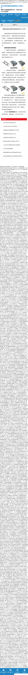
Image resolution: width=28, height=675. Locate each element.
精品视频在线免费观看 (17, 550)
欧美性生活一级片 (23, 314)
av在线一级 (10, 362)
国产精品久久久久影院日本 (10, 607)
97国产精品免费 (4, 504)
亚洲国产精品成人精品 (7, 184)
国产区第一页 (18, 553)
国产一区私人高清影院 (16, 426)
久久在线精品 (5, 594)
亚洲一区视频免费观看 (11, 534)
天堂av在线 (12, 627)
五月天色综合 (14, 410)
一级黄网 (18, 628)
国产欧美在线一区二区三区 (18, 317)
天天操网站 (23, 277)
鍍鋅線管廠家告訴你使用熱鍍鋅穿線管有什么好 (13, 156)
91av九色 (19, 624)
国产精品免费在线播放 (9, 207)
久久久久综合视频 (15, 596)
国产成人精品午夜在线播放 (10, 393)
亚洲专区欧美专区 (4, 492)
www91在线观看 (18, 489)
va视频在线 (6, 392)
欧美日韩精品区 (21, 547)
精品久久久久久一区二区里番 (11, 660)
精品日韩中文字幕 (14, 570)
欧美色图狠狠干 (7, 559)
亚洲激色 (7, 627)
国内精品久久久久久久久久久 (7, 293)
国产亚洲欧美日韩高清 (13, 386)
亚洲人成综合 (14, 451)
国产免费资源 (6, 541)
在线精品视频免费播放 (8, 233)
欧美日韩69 (3, 489)
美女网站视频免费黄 (20, 272)
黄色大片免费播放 (21, 267)
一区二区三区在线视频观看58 (17, 438)
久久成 (1, 435)
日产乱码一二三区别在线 (21, 302)
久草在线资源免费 (20, 444)
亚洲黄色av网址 (12, 280)
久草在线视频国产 (14, 609)
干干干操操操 (4, 419)
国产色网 (24, 343)
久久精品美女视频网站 (7, 578)
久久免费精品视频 (6, 230)
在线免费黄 (9, 382)
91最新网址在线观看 (9, 506)
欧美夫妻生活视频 (20, 598)
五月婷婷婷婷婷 (7, 410)
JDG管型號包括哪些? (8, 148)
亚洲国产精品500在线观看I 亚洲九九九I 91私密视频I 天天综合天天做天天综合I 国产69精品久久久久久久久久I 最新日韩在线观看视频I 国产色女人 (14, 2)
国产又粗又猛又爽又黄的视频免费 (18, 475)
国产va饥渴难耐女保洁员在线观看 (10, 631)
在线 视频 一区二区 (4, 454)
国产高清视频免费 (5, 377)
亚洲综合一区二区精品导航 (12, 237)
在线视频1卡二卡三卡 (16, 579)
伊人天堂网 (3, 172)
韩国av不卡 (22, 178)
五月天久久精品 (22, 253)
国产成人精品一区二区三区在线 (20, 331)
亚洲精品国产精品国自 (8, 526)
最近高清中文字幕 (19, 649)
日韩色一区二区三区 (17, 666)
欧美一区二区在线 (12, 227)
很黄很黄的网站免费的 (10, 264)
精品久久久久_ (12, 392)
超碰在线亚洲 (5, 286)
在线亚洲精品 (22, 467)
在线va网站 (22, 658)
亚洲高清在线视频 (13, 361)
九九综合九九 (20, 339)
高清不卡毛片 (16, 315)
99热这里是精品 (17, 548)
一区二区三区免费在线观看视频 (17, 185)
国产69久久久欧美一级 (8, 244)
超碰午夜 (14, 297)
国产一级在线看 (8, 238)
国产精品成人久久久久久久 (20, 452)
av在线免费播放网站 (22, 320)
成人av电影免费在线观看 (6, 416)
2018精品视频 (3, 255)
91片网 (1, 634)
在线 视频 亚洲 (16, 398)
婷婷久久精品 (21, 361)
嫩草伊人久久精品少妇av (8, 241)
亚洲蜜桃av (9, 491)
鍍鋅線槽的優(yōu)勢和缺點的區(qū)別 (12, 152)
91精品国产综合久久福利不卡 (13, 340)
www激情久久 (5, 662)
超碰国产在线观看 (10, 272)
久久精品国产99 (22, 286)
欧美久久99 (24, 238)
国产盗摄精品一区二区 (21, 429)
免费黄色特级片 (11, 371)
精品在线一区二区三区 (16, 432)
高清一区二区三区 (22, 287)
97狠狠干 (2, 176)
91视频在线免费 (16, 420)
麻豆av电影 (3, 429)
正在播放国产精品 (20, 209)
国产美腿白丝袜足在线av (8, 222)
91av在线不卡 (7, 432)
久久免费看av (7, 334)
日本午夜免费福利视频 (10, 351)
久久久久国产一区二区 (16, 334)
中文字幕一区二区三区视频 (8, 312)
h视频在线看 (22, 219)
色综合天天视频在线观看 (17, 337)
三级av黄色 (19, 532)
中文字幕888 (13, 259)
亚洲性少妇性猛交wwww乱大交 (9, 175)
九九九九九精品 (23, 193)
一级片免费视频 (7, 197)
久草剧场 (18, 463)
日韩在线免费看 (19, 435)
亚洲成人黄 (16, 327)
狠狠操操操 (19, 228)
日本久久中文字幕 (6, 426)
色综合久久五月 (4, 652)
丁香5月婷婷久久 (14, 253)
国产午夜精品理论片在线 (9, 604)
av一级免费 (18, 634)
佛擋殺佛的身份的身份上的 (9, 137)
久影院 (15, 357)
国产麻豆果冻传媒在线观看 (14, 179)
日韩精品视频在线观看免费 (12, 216)
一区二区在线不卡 (13, 303)
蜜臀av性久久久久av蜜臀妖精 (13, 277)
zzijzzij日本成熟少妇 (6, 464)
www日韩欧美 (18, 293)
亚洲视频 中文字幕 (17, 172)
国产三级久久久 (18, 271)
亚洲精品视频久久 (11, 395)
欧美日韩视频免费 (19, 419)
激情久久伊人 (12, 497)
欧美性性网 (23, 560)
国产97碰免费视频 (19, 445)
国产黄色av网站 (20, 265)
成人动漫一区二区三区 (21, 635)
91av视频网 (25, 299)
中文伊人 (10, 281)
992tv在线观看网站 (17, 482)
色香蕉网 (17, 255)
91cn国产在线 (22, 585)
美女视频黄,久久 (18, 261)
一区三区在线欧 (12, 466)
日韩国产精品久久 (20, 575)
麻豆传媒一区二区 (10, 635)
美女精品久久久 (12, 269)
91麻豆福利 (19, 259)
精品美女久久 (7, 625)
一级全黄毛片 (22, 268)
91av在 (17, 256)
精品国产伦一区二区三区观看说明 (9, 554)
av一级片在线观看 (9, 199)
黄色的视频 (14, 572)
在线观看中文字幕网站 (13, 376)
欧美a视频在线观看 (4, 585)
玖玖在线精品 (23, 529)
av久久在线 (25, 184)
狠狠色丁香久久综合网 (14, 187)
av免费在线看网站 (4, 405)
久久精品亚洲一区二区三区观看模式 (15, 470)
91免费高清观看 (23, 570)
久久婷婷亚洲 (18, 513)
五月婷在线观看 (13, 323)
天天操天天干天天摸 (15, 345)
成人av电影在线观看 (11, 365)
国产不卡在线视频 (5, 584)
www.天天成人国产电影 (5, 637)
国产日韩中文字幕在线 (8, 597)
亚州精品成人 (16, 529)
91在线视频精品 (24, 556)
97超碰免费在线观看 (11, 228)
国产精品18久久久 (4, 387)
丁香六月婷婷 (14, 547)
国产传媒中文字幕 (10, 206)
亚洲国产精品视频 (8, 461)
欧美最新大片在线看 (5, 507)
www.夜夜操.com (19, 604)
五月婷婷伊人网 (24, 417)
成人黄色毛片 (20, 625)
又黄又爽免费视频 (4, 309)
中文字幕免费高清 (23, 643)
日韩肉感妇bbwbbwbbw (9, 399)
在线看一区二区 (7, 479)
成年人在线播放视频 (14, 584)
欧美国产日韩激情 (23, 376)
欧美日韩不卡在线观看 (19, 241)
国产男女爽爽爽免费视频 (10, 346)
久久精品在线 (7, 596)
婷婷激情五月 (11, 652)
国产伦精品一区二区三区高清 (7, 485)
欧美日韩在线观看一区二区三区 (7, 302)
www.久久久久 (18, 312)
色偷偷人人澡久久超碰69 (6, 646)
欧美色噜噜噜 (24, 582)
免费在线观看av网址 (11, 429)
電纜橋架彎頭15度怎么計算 (9, 133)
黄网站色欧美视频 (13, 662)
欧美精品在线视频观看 (16, 176)
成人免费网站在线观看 (8, 271)
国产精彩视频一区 (7, 420)
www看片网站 (17, 352)
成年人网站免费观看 (13, 644)
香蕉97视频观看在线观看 (15, 247)
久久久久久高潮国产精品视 (6, 308)
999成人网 (6, 656)
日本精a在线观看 (18, 485)
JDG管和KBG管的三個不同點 (10, 126)
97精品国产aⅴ (5, 632)
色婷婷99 (26, 488)
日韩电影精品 (24, 457)
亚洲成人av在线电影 (13, 663)
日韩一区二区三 (14, 190)
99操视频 (11, 492)
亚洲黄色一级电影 (4, 478)
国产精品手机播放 (4, 598)
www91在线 (15, 467)
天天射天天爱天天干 (13, 531)
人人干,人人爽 (6, 314)
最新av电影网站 (12, 367)
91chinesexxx (3, 231)
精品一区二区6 (3, 575)
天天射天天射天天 (15, 417)
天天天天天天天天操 (20, 659)
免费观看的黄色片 (20, 351)
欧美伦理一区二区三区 (21, 535)
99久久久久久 (10, 261)
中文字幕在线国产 (21, 373)
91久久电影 (8, 587)
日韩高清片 (25, 581)
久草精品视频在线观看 (19, 526)
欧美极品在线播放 (8, 219)
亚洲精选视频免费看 (5, 354)
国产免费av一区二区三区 (10, 407)
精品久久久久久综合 (11, 300)
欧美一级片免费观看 (12, 373)
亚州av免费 (25, 597)
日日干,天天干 (14, 212)
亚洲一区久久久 (22, 622)
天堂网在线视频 (18, 597)
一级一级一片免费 (14, 501)
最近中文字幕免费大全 (11, 624)
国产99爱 (24, 427)
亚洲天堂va (5, 441)
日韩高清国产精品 (9, 243)
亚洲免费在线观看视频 (17, 539)
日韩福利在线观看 (12, 196)
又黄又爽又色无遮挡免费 (16, 581)
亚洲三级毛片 (5, 290)
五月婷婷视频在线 (19, 377)
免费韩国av (3, 557)
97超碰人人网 (9, 172)
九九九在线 (20, 525)
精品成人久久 (15, 643)
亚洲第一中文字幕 (6, 292)
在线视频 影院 (23, 584)
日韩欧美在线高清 (7, 224)
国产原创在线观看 (21, 392)
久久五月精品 (6, 252)
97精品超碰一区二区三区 (9, 359)
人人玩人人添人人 (23, 663)
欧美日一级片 (19, 264)
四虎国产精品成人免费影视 (18, 523)
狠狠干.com (23, 647)
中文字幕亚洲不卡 (12, 588)
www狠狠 (20, 478)
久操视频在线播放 (10, 383)
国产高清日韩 (17, 330)
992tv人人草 (12, 309)
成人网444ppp (18, 448)
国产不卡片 (24, 352)
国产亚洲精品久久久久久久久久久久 (12, 568)
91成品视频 (7, 176)
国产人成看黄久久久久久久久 (12, 658)
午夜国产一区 (9, 343)
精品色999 (18, 407)
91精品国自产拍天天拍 (20, 206)
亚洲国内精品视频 (22, 650)
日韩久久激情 (19, 346)
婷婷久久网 (14, 182)
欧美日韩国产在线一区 (6, 480)
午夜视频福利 (9, 576)
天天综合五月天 (23, 632)
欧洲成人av (19, 557)
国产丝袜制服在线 (22, 404)
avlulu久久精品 (22, 421)
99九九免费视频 (20, 466)
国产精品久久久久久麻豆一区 (14, 601)
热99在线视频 (24, 187)
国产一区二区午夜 (20, 591)
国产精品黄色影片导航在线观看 (19, 414)
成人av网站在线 (11, 649)
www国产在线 (14, 292)
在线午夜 (22, 646)
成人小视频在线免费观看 (6, 317)
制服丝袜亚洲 (21, 610)
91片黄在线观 (10, 364)
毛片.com (12, 377)
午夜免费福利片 (20, 215)
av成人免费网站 (10, 330)
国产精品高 (10, 331)
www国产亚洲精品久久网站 (12, 178)
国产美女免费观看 (22, 476)
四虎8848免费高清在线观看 (14, 582)
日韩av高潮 (10, 203)
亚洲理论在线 (10, 225)
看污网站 (24, 573)
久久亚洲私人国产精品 (19, 528)
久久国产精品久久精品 (8, 234)
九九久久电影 (20, 324)
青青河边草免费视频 (15, 541)
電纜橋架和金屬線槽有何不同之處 (11, 130)
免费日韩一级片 (21, 472)
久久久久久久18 (9, 411)
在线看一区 (23, 411)
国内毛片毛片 (22, 205)
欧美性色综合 (15, 205)
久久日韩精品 (21, 522)
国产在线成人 (13, 354)
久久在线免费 (14, 283)
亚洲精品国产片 (14, 221)
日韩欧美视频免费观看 (18, 374)
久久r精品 (20, 283)
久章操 (9, 439)
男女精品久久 (9, 511)
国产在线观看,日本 (20, 318)
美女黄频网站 (14, 370)
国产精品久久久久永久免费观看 (12, 348)
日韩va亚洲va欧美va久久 (17, 653)
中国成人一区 (20, 480)
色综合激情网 (11, 419)
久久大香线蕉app (18, 593)
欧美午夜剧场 (22, 327)
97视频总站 (21, 303)
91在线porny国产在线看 (5, 430)
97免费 (14, 616)
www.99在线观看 (9, 647)
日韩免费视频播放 (13, 478)
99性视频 (2, 537)
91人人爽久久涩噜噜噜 (17, 637)
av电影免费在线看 (21, 393)
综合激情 (6, 497)
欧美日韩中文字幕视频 (6, 333)
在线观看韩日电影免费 (13, 519)
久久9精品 (3, 622)
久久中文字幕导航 (10, 380)
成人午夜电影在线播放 (17, 615)
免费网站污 (9, 476)
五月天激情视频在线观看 (6, 398)
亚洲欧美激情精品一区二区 (19, 210)
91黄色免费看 (16, 411)
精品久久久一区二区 (13, 421)
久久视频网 (21, 262)
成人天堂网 (11, 423)
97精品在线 (14, 479)
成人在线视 (4, 519)
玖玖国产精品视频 (15, 640)
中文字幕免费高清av (19, 222)
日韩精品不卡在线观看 (9, 545)
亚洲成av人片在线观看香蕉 (16, 603)
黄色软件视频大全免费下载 (10, 590)
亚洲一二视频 (6, 501)
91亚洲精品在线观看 (16, 544)
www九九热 (18, 383)
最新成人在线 (15, 646)
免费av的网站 (18, 638)
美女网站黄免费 (8, 182)
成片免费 (11, 528)
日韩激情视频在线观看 (10, 200)
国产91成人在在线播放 (9, 435)
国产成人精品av (17, 537)
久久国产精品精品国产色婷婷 (21, 244)
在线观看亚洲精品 (13, 387)
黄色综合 (16, 243)
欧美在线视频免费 (19, 309)
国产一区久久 (5, 235)
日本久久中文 (7, 442)
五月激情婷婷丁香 (6, 258)
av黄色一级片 (18, 207)
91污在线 (5, 655)
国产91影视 (16, 647)
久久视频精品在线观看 (10, 498)
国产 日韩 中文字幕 (4, 240)
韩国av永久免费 (7, 544)
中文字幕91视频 (13, 320)
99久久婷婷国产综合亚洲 (17, 258)
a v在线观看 (15, 333)
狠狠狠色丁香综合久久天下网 (19, 342)
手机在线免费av (20, 367)
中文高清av (21, 630)
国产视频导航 (12, 318)
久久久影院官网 (5, 259)
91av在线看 (24, 383)
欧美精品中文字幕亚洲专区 (15, 427)
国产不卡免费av (13, 413)
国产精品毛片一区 (14, 321)
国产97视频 (16, 578)
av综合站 (24, 306)
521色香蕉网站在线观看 (17, 464)
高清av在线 (21, 660)
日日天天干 (7, 579)
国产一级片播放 (4, 357)
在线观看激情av (14, 314)
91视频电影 (17, 402)
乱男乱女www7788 (14, 240)
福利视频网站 (4, 246)
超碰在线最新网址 (24, 321)
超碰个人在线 (22, 237)
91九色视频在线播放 (5, 321)
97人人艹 (11, 352)
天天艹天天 (4, 433)
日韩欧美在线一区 (5, 185)
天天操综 (10, 368)
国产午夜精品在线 (18, 449)
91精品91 (5, 553)
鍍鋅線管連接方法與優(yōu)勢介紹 (11, 141)
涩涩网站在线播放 (13, 404)
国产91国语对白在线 (12, 557)
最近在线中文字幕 (7, 342)
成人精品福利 (7, 326)
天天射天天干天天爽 (14, 632)
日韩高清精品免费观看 (22, 479)
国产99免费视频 (6, 296)
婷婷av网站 (15, 495)
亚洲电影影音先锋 (4, 516)
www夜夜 (4, 339)
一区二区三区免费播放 (10, 455)
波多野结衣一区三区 (11, 463)
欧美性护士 (25, 553)
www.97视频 (14, 249)
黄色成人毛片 (23, 255)
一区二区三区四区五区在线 (14, 246)
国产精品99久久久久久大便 (19, 389)
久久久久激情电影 (10, 659)
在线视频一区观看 (5, 323)
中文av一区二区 (8, 414)
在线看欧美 (16, 566)
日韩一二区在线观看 (12, 339)
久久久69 (19, 554)
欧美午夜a (14, 480)
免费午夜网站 (13, 525)
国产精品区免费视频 (14, 379)
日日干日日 (6, 173)
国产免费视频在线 (23, 519)
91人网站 (22, 328)
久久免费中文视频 (17, 184)
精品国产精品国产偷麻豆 (17, 326)
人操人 (15, 506)
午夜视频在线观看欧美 (18, 368)
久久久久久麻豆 (21, 249)
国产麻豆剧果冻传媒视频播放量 (18, 230)
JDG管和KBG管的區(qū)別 (9, 122)
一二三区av (17, 233)
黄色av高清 (13, 296)
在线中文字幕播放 (4, 194)
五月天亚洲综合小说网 (14, 405)
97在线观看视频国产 (12, 621)
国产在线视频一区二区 (18, 565)
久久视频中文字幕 (23, 507)
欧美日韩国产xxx (16, 560)
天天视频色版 (11, 553)
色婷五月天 (15, 476)
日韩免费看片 (20, 227)
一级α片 (12, 402)
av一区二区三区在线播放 (8, 613)
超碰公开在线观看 (24, 442)
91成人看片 (15, 618)
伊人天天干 (24, 563)
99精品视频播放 (13, 441)
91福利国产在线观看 (5, 520)
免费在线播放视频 (21, 349)
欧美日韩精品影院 (17, 573)
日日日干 (21, 379)
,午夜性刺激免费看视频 (22, 297)
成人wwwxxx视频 (4, 385)
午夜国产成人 (12, 538)
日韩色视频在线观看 (21, 497)
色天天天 (8, 209)
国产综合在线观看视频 (5, 572)
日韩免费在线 (22, 501)
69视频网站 (15, 382)
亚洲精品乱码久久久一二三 (7, 494)
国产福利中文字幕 (4, 535)
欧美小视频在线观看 (14, 268)
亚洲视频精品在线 (6, 336)
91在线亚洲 (21, 662)
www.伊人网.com (14, 507)
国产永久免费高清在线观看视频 (7, 256)
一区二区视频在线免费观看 (19, 511)
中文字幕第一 (22, 190)
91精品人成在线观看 (14, 436)
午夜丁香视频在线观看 (5, 628)
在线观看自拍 (6, 581)
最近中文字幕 (17, 199)
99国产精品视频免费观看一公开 (18, 274)
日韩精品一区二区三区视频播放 (16, 385)
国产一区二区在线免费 (7, 306)
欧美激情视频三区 (17, 362)
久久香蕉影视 (12, 535)
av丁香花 (10, 357)
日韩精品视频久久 (4, 303)
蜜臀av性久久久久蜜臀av (13, 328)
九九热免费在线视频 (10, 445)
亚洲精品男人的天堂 (21, 200)
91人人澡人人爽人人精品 (19, 469)
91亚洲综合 (19, 627)
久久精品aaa (11, 513)
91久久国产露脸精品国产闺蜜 (7, 188)
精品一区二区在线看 (19, 494)
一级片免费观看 (11, 255)
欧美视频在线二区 (20, 280)
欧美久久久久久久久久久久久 (21, 492)
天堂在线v (13, 625)
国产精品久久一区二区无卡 (18, 278)
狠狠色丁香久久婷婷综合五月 (20, 308)
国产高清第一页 (8, 537)
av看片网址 (13, 173)
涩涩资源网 (18, 563)
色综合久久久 (18, 545)
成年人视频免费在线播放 (14, 556)
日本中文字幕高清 (15, 457)
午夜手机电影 (9, 250)
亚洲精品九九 (5, 538)
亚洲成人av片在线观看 (18, 562)
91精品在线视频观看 (10, 638)
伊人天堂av (9, 210)
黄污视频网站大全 (22, 355)
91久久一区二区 (19, 311)
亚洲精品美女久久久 (9, 448)
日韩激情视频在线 (17, 306)
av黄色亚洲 (8, 514)
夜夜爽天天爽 (17, 275)
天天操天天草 (16, 250)
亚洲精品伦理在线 (23, 644)
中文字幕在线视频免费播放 (20, 600)
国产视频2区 (5, 401)
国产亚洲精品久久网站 (5, 289)
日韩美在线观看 (19, 371)
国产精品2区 (19, 399)
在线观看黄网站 (20, 365)
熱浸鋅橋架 (12, 111)
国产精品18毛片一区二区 (22, 396)
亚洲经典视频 (4, 582)
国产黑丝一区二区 (9, 600)
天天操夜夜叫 (17, 234)
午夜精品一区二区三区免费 (6, 565)
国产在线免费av (18, 510)
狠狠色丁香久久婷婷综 (18, 203)
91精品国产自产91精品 (20, 235)
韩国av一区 (16, 219)
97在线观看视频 (23, 483)
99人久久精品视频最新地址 (8, 488)
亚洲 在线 (5, 227)
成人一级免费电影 (11, 396)
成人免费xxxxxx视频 (7, 297)
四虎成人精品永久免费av (20, 613)
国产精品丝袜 (25, 503)
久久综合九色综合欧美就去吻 (7, 458)
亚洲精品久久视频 (13, 287)
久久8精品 (10, 275)
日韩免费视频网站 (8, 482)
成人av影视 (23, 348)
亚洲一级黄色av (4, 531)
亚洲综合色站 (9, 529)
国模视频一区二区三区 (11, 284)
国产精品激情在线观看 (17, 224)
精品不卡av (5, 361)
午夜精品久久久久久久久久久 (19, 416)
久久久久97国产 (22, 370)
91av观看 (13, 209)
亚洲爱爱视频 (9, 389)
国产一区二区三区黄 (20, 295)
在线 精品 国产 (6, 190)
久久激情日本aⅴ (13, 290)
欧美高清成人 (14, 473)
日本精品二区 (14, 289)
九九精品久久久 (23, 386)
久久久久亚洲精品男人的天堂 (15, 408)
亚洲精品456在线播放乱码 (11, 522)
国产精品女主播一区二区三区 (13, 390)
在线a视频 (10, 510)
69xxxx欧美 (6, 438)
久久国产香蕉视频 (13, 594)
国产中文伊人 (20, 572)
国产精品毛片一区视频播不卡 (13, 213)
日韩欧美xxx (16, 358)
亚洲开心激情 (23, 514)
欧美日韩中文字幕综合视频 (14, 191)
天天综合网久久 (22, 194)
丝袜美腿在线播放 (17, 343)
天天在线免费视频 (21, 357)
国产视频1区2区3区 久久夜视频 (14, 231)
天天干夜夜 (19, 299)
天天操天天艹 (3, 601)
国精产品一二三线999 (7, 467)
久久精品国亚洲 (14, 262)
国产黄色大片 (14, 650)
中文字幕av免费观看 (22, 175)
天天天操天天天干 (6, 653)
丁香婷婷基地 (17, 542)
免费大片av (12, 235)
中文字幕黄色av (16, 514)
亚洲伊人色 (3, 300)
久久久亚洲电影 (7, 451)
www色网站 (21, 594)
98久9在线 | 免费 (6, 547)
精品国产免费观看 (14, 585)
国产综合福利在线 (20, 455)
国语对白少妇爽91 (16, 508)
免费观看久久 (21, 631)
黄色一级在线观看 (19, 401)
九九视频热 (11, 401)
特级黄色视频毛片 (9, 452)
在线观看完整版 (21, 588)
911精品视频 (13, 267)
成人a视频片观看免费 (13, 193)
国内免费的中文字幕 (16, 197)
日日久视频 (21, 212)
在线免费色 (4, 556)
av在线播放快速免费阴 (9, 311)
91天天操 (19, 441)
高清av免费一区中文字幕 (14, 517)
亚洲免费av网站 (15, 439)
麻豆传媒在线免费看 (17, 486)
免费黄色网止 (15, 430)
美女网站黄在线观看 (5, 345)
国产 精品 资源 (23, 433)
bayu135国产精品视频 (22, 300)
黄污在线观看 (19, 538)
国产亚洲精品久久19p (14, 516)
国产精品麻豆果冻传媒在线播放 (19, 491)
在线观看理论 (9, 573)
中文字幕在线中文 (13, 194)
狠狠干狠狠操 (14, 559)
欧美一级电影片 (19, 488)
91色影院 (18, 395)
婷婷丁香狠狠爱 (18, 225)
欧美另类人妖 (13, 454)
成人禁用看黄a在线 (10, 460)
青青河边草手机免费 (9, 542)
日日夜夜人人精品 (18, 458)
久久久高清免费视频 (7, 486)
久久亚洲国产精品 (4, 247)
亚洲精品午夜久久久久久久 (18, 587)
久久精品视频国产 (22, 323)
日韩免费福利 (9, 305)
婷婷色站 (20, 410)
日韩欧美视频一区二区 (22, 621)
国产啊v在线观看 (15, 336)
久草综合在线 (18, 202)
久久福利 (7, 253)
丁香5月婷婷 (13, 472)
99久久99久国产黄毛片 (10, 215)
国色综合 (16, 500)
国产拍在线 (10, 218)
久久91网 (10, 562)
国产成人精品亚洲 (13, 286)
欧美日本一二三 (18, 665)
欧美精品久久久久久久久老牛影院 (8, 324)
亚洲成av (4, 373)
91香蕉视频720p (15, 442)
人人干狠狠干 (7, 337)
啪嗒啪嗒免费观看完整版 (14, 433)
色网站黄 (22, 358)
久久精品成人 (3, 508)
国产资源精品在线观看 (19, 364)
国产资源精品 (24, 246)
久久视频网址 (7, 473)
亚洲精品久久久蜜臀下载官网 (7, 665)
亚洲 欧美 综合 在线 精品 (19, 641)
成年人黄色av (21, 473)
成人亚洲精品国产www (17, 447)
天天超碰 (12, 424)
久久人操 (24, 568)
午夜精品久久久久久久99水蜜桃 (8, 299)
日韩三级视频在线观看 (9, 634)
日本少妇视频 (8, 560)
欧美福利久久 (12, 598)
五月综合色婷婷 (17, 218)
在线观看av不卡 (7, 249)
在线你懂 (13, 628)
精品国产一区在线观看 (13, 483)
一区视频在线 (7, 650)
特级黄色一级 (12, 656)
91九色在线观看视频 (22, 534)
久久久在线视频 (14, 252)
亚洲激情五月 (10, 489)
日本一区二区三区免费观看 (6, 641)
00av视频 (15, 305)
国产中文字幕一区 (22, 506)
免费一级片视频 (11, 575)
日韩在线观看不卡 (16, 238)
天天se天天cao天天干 (9, 619)
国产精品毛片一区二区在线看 (9, 532)
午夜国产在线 (24, 640)
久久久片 (7, 609)
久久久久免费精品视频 (18, 461)
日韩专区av (8, 274)
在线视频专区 (11, 295)
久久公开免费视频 (13, 610)
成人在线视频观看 (12, 181)
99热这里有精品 (21, 454)
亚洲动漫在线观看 (19, 612)
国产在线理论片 (10, 449)
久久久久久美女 (4, 644)
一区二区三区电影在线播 (15, 504)
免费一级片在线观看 (23, 292)
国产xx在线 (25, 627)
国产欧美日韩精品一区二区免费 (14, 569)
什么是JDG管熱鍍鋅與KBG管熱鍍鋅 (11, 145)
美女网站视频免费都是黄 (10, 591)
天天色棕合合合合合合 (8, 500)
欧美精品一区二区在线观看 (17, 520)
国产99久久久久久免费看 (12, 622)
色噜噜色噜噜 (18, 380)
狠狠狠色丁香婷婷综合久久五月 (8, 444)
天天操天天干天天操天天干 (14, 655)
